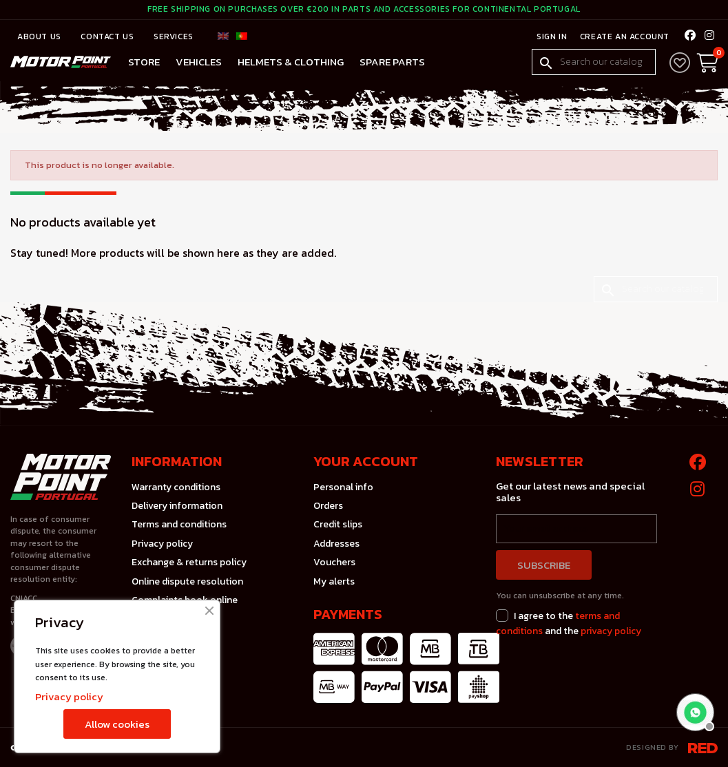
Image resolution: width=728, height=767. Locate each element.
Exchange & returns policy (189, 562)
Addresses (336, 543)
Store (144, 62)
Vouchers (334, 562)
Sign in (551, 36)
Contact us (108, 36)
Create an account (622, 36)
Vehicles (199, 62)
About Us (40, 36)
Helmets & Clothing (291, 62)
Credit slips (337, 524)
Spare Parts (392, 62)
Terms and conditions (179, 524)
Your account (365, 461)
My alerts (334, 581)
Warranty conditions (176, 487)
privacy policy (611, 631)
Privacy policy (162, 543)
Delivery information (177, 505)
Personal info (343, 487)
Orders (328, 505)
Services (174, 36)
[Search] (593, 62)
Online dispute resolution (187, 581)
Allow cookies (117, 724)
